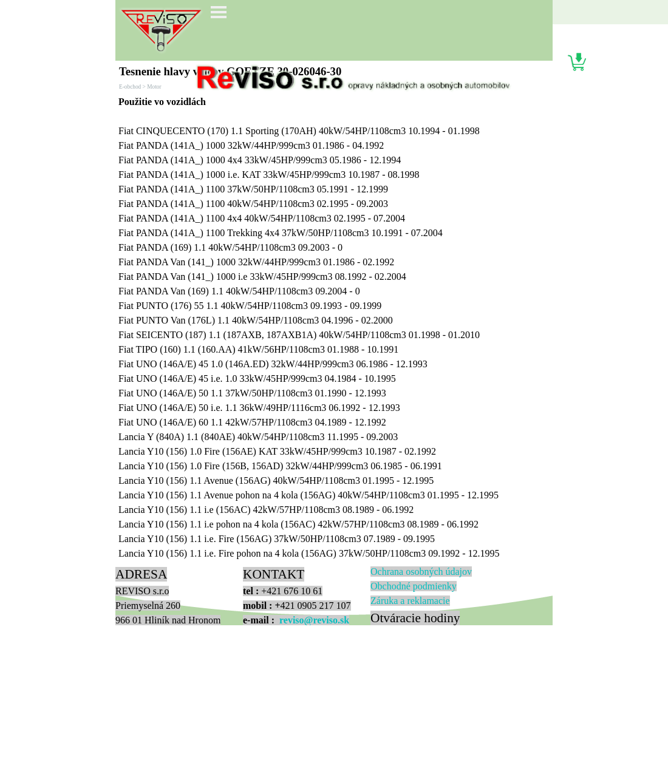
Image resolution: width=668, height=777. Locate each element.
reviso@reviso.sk (314, 620)
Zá (410, 600)
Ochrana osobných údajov (421, 571)
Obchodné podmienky (413, 586)
